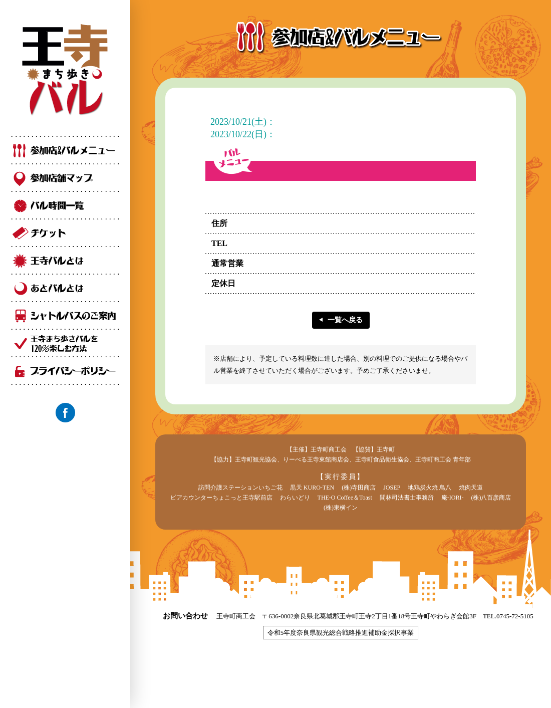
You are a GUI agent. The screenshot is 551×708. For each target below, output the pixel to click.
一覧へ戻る (345, 320)
